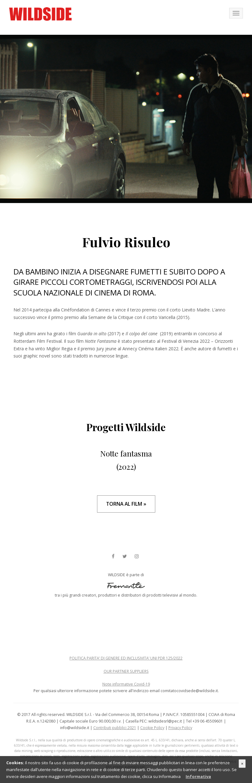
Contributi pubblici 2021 (114, 727)
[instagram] (137, 556)
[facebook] (113, 556)
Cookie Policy (152, 727)
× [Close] (242, 763)
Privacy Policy (180, 727)
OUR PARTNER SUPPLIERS (126, 671)
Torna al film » (126, 503)
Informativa (198, 776)
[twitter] (125, 556)
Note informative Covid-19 (126, 684)
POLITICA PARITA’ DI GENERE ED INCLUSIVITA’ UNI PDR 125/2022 (126, 658)
